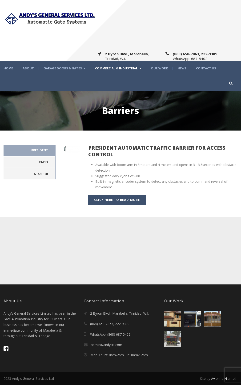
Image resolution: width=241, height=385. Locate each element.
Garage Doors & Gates (63, 68)
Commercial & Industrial (116, 68)
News (181, 68)
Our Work (159, 68)
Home (8, 68)
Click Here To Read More (117, 200)
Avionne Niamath (224, 378)
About (28, 68)
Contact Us (206, 68)
